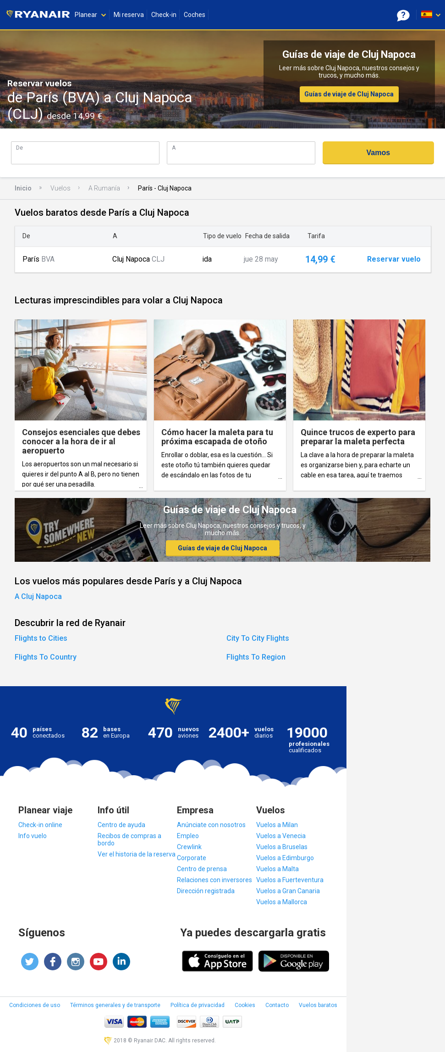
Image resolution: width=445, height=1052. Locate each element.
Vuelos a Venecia (281, 835)
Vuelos (60, 188)
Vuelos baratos (318, 1005)
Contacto (277, 1005)
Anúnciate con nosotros (211, 824)
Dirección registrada (206, 891)
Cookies (245, 1005)
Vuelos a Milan (277, 824)
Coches (194, 14)
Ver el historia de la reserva (137, 854)
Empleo (188, 835)
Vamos (378, 153)
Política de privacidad (197, 1005)
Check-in (163, 14)
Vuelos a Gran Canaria (288, 891)
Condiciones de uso (34, 1005)
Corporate (191, 858)
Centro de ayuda (121, 824)
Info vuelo (32, 835)
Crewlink (189, 847)
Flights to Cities (41, 638)
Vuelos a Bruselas (282, 847)
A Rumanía (104, 188)
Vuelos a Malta (277, 869)
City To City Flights (257, 638)
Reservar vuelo (394, 259)
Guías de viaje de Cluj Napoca (349, 94)
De (19, 148)
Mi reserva (129, 14)
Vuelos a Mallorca (281, 902)
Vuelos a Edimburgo (285, 858)
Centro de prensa (202, 869)
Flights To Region (256, 657)
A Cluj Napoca (38, 596)
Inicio (23, 188)
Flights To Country (46, 657)
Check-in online (40, 824)
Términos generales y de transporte (115, 1005)
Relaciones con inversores (214, 880)
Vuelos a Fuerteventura (290, 880)
